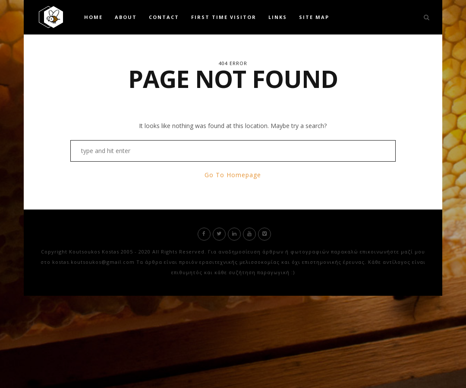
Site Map (314, 17)
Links (277, 17)
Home (93, 17)
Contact (164, 17)
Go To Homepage (233, 175)
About (126, 17)
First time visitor (223, 17)
